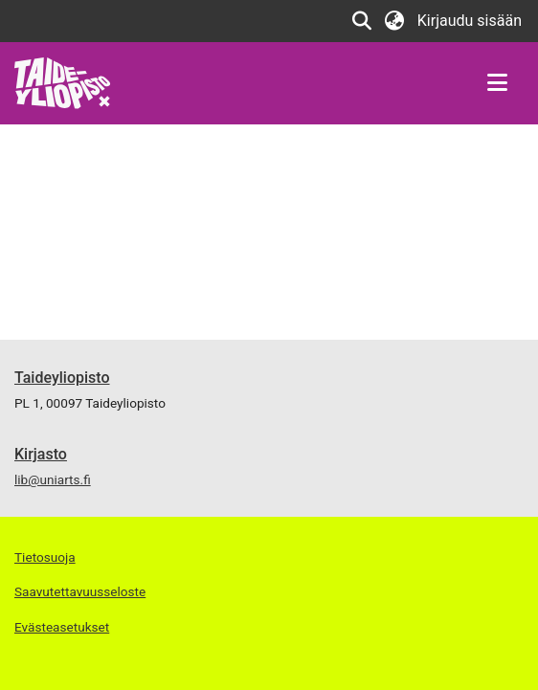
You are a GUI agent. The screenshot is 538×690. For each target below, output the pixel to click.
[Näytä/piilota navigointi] (497, 83)
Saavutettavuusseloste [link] (80, 591)
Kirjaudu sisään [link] (470, 20)
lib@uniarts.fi (52, 479)
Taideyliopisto (62, 377)
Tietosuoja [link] (45, 557)
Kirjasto (40, 454)
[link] (62, 82)
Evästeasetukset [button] (61, 626)
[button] (362, 21)
